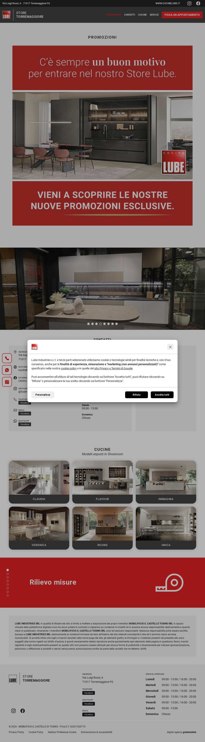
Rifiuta (136, 394)
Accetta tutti (162, 394)
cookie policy (69, 368)
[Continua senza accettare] (170, 347)
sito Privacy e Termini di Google (113, 368)
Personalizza (42, 394)
